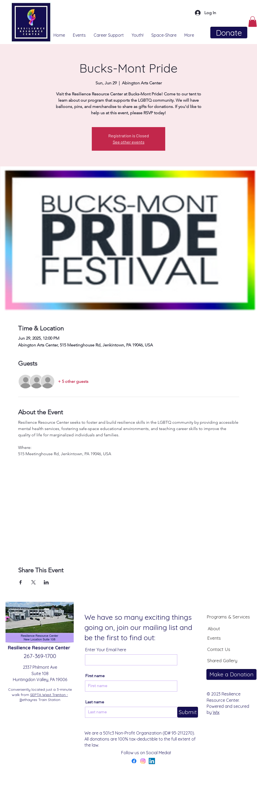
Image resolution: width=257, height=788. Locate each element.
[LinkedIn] (152, 761)
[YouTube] (161, 761)
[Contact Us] (219, 649)
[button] (252, 21)
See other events (128, 141)
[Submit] (187, 712)
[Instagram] (143, 761)
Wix (216, 712)
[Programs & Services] (228, 616)
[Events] (214, 638)
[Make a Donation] (231, 674)
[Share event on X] (33, 582)
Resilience (20, 648)
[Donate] (228, 33)
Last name (94, 702)
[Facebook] (134, 761)
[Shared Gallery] (222, 660)
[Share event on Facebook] (20, 582)
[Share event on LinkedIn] (46, 582)
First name (95, 676)
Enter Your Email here (105, 650)
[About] (213, 628)
